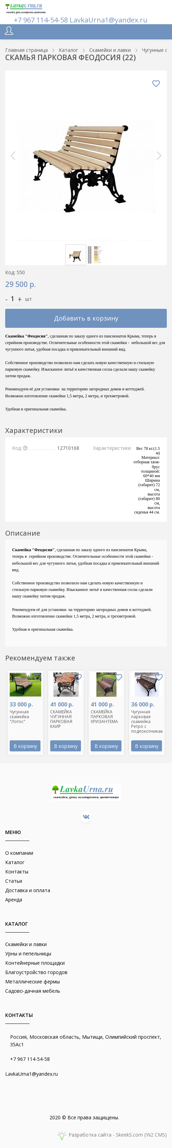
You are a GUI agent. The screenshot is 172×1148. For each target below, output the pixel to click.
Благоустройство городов (36, 972)
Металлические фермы (32, 981)
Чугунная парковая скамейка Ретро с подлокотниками (148, 721)
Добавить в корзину (86, 318)
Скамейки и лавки (26, 944)
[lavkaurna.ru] (26, 8)
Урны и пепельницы (28, 953)
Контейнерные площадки (35, 963)
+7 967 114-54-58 (42, 20)
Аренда (13, 899)
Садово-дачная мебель (32, 991)
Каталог (15, 862)
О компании (19, 853)
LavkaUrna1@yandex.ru (108, 20)
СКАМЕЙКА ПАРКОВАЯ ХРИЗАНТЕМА (104, 716)
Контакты (16, 871)
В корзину (25, 746)
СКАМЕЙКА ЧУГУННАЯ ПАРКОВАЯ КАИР (61, 719)
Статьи (13, 881)
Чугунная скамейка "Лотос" (19, 716)
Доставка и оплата (27, 890)
